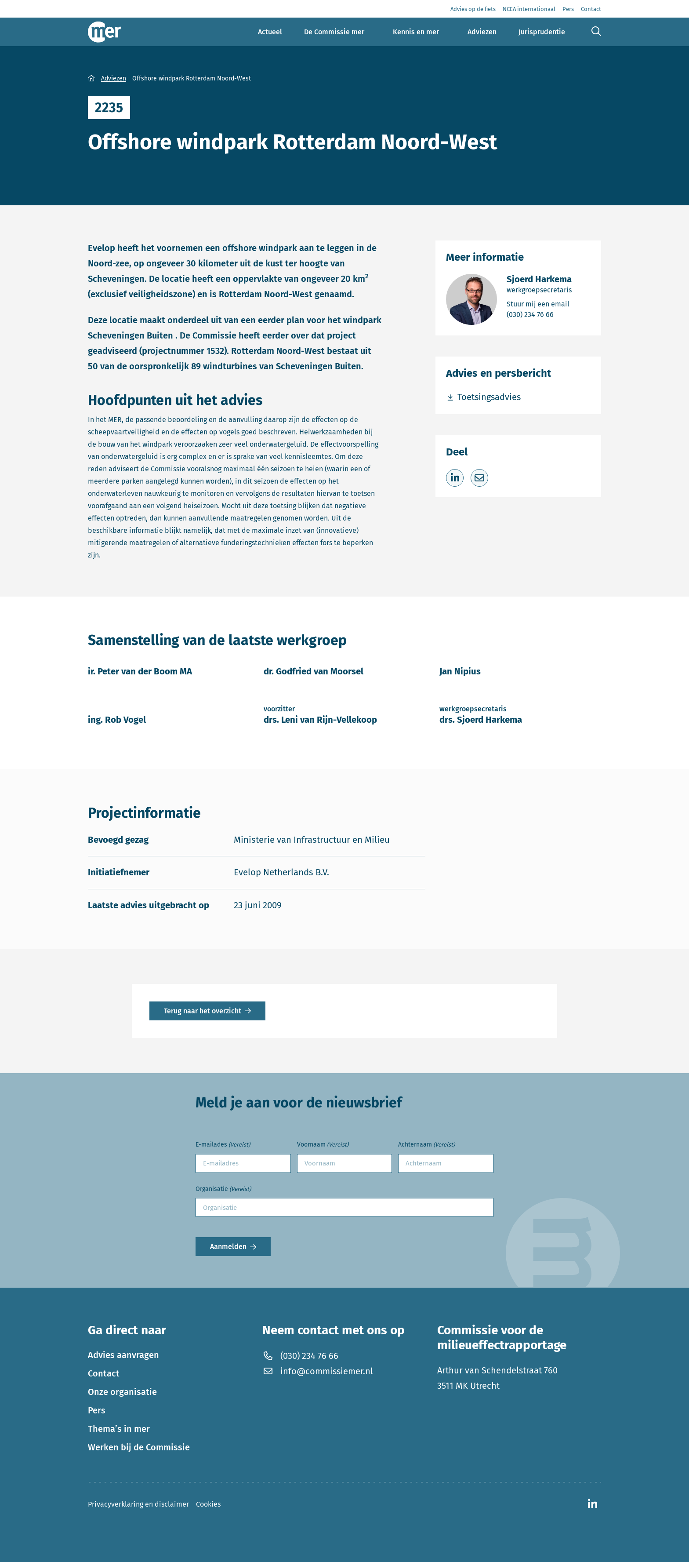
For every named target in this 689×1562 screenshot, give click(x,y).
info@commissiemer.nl (317, 1371)
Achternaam (426, 1145)
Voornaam (322, 1145)
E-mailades (223, 1145)
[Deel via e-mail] (479, 478)
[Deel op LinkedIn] (455, 478)
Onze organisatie (122, 1392)
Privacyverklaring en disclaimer (138, 1504)
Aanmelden (228, 1246)
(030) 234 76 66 (539, 314)
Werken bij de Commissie (139, 1447)
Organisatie (223, 1189)
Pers (96, 1410)
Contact (104, 1373)
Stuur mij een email (539, 303)
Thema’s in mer (119, 1429)
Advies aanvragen (123, 1355)
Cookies (208, 1504)
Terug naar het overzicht (202, 1011)
